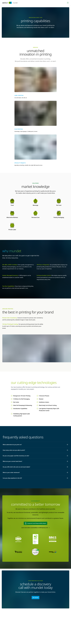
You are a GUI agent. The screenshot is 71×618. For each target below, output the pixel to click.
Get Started (35, 597)
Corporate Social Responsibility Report (35, 523)
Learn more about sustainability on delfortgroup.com (35, 527)
